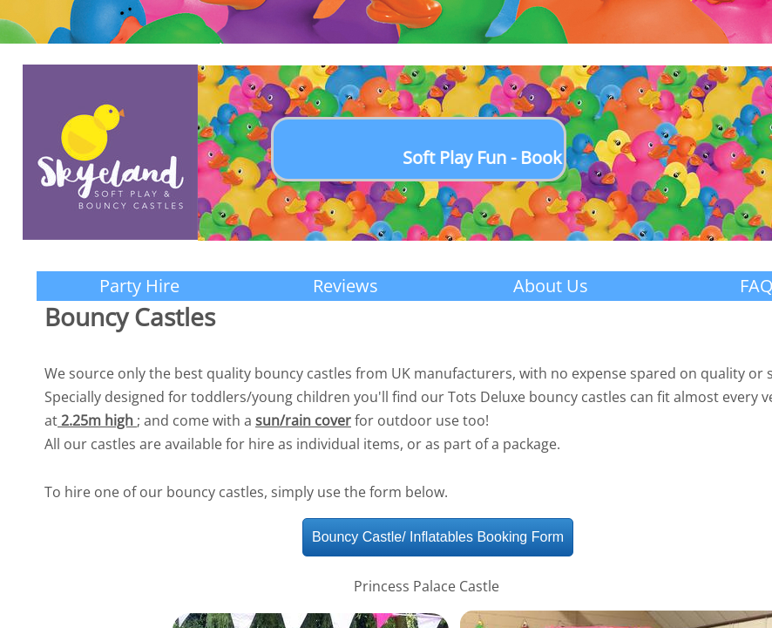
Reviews (345, 285)
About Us (550, 285)
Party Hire (139, 285)
